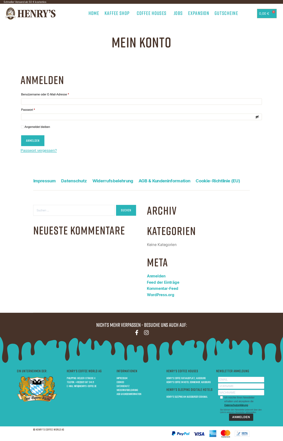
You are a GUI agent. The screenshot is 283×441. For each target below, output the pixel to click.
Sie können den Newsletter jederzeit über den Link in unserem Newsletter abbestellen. (241, 411)
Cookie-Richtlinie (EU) (218, 180)
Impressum (44, 180)
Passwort (35, 109)
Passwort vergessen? (39, 150)
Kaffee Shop (118, 13)
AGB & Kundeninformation (164, 180)
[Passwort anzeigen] (257, 117)
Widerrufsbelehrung (112, 180)
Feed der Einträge (163, 282)
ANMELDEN (241, 417)
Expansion (198, 13)
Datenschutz (74, 180)
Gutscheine (226, 13)
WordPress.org (160, 295)
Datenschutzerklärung (236, 405)
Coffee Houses (152, 13)
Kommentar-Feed (162, 288)
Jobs (178, 13)
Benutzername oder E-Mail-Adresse (52, 94)
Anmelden (33, 140)
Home (93, 13)
